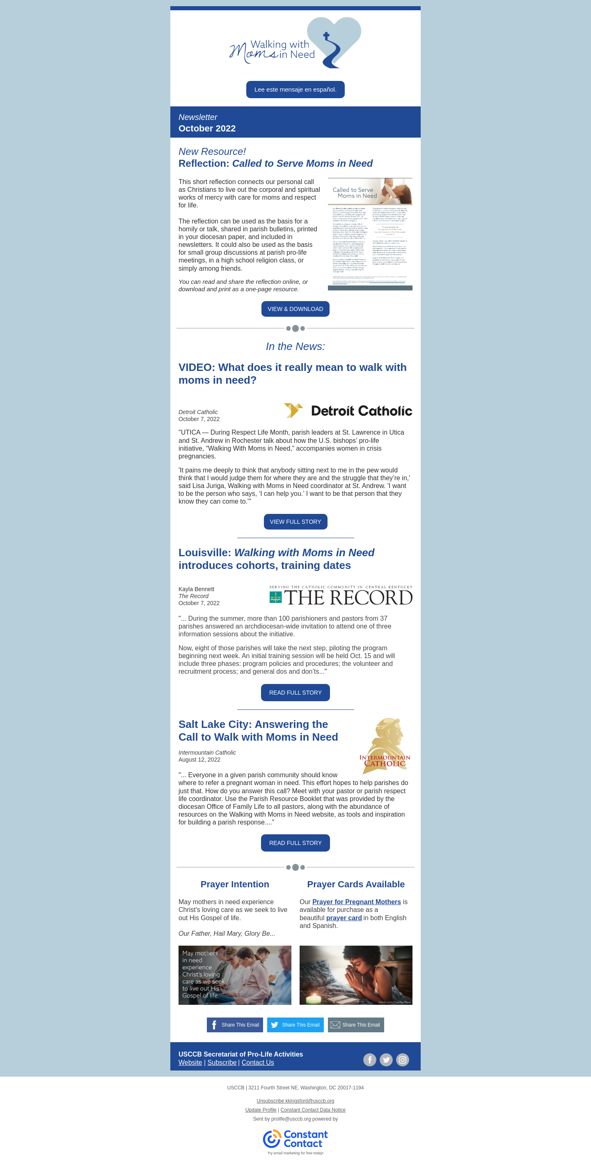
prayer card (344, 917)
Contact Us (258, 1062)
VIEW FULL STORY (295, 521)
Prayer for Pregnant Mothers (356, 901)
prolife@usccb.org (291, 1119)
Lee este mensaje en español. (295, 89)
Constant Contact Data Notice (313, 1110)
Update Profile (261, 1110)
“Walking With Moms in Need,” (250, 448)
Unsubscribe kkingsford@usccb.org (295, 1101)
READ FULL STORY (295, 692)
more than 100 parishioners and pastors (305, 618)
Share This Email (240, 1025)
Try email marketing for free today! (296, 1153)
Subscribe (222, 1062)
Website (190, 1062)
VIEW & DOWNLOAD (295, 309)
